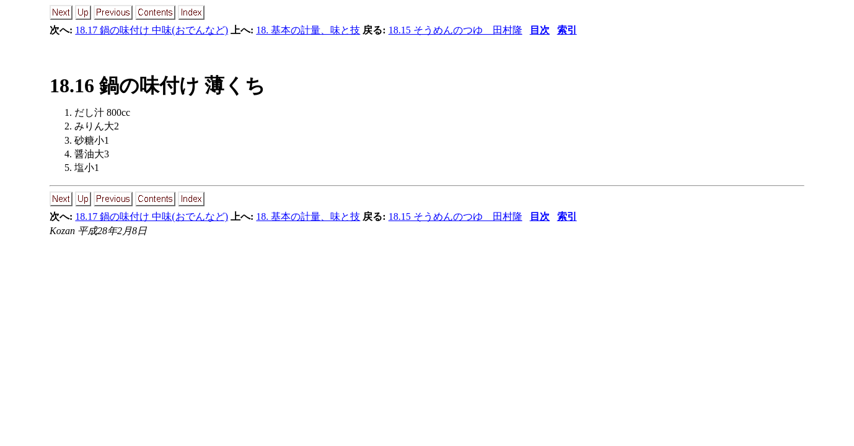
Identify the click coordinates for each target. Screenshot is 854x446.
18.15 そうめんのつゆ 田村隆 (455, 30)
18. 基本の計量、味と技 (308, 30)
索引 (567, 30)
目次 (540, 30)
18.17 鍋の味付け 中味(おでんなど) (151, 30)
